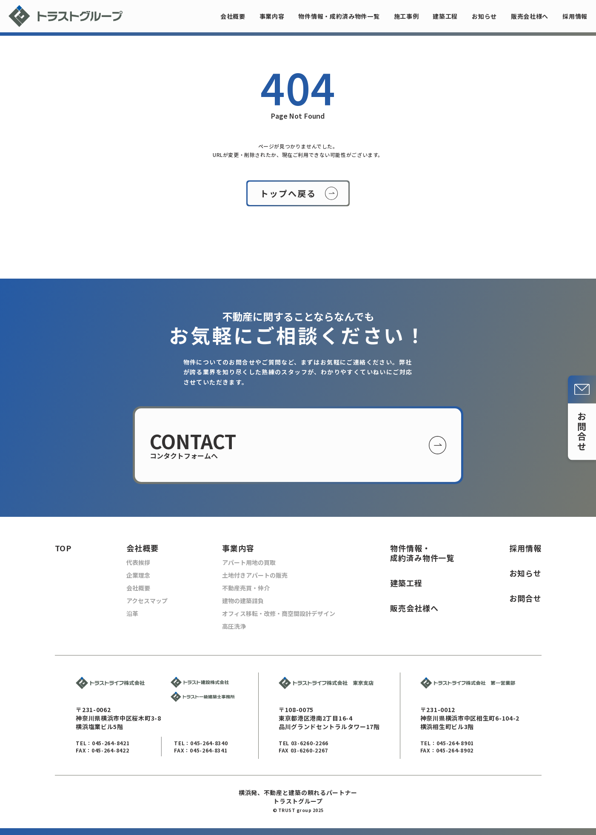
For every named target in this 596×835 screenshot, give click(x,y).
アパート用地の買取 (249, 562)
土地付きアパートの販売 (255, 575)
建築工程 (445, 16)
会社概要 (232, 16)
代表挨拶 (138, 562)
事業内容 (272, 16)
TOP (63, 548)
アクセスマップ (147, 601)
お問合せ (525, 598)
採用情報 (574, 16)
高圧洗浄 (234, 626)
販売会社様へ (529, 16)
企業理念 (138, 575)
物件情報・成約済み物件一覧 (338, 16)
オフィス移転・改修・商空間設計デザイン (278, 613)
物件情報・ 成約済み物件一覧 (422, 553)
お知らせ (484, 16)
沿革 (132, 613)
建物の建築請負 (243, 601)
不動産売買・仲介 (246, 588)
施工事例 (406, 16)
